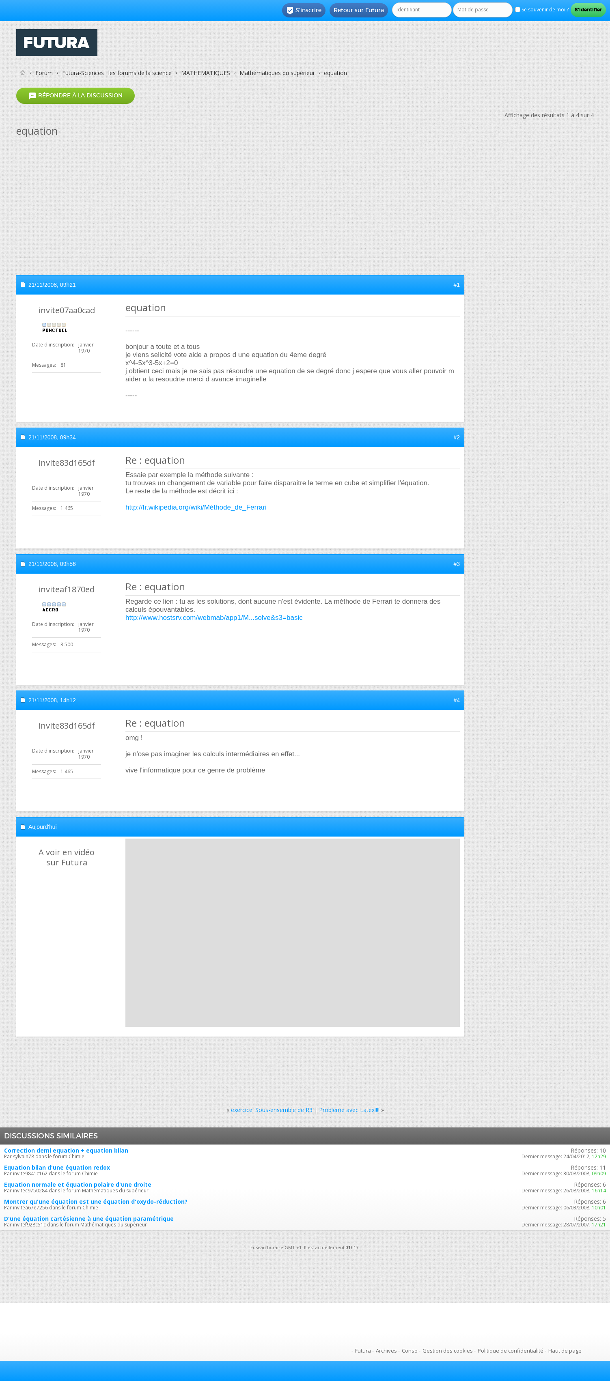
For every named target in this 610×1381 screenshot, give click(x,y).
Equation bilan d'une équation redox (57, 1167)
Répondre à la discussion (75, 95)
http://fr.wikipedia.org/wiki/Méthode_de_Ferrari (196, 507)
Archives (386, 1350)
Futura (363, 1350)
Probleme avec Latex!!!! (349, 1110)
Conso (410, 1350)
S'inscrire (303, 10)
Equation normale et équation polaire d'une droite (77, 1184)
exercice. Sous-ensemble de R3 (272, 1110)
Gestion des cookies (447, 1350)
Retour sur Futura (359, 10)
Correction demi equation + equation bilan (66, 1150)
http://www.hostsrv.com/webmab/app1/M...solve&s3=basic (214, 618)
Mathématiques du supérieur (277, 73)
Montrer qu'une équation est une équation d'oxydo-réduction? (96, 1201)
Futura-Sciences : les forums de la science (117, 73)
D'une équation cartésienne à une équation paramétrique (89, 1218)
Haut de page (565, 1350)
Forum (44, 73)
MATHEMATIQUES (205, 73)
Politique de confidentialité (510, 1350)
